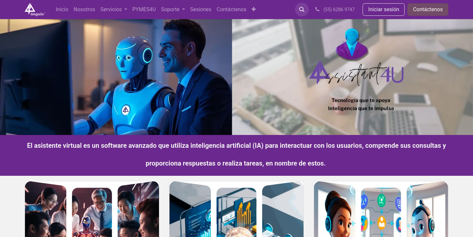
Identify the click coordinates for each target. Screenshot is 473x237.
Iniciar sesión (383, 9)
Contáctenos (428, 9)
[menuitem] (62, 9)
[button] (302, 9)
